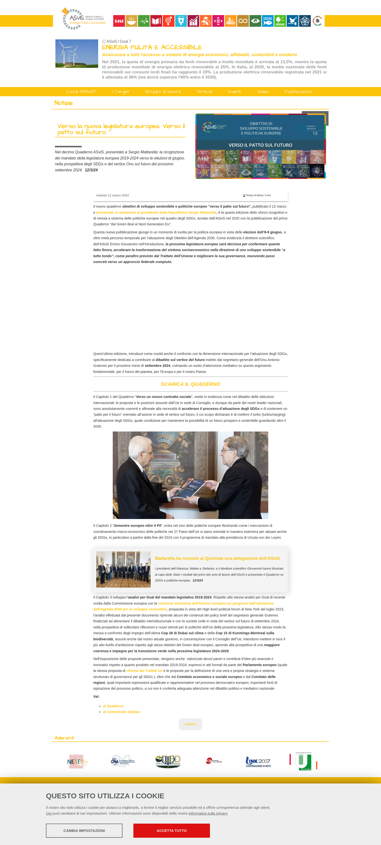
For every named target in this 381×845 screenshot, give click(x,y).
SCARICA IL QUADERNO (190, 384)
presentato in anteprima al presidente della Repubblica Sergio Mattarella (156, 212)
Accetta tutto (172, 830)
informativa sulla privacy (208, 813)
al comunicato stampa (121, 712)
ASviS (111, 41)
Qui (49, 813)
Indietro (190, 724)
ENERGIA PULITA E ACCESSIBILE (152, 47)
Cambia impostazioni (84, 830)
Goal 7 (125, 41)
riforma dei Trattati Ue (144, 671)
